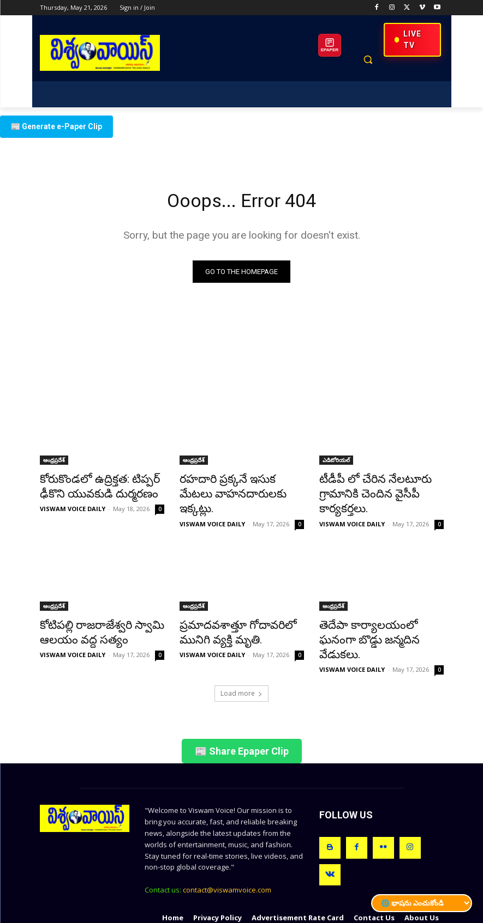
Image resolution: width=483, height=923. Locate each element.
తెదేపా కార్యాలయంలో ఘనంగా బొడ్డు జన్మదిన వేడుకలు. (375, 612)
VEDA (239, 913)
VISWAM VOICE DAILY (72, 506)
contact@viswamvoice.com (227, 852)
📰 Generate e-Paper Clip (56, 126)
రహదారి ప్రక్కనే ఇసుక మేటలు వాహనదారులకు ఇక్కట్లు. (233, 486)
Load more (241, 655)
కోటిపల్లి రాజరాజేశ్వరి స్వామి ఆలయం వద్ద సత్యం (90, 612)
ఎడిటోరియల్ (336, 462)
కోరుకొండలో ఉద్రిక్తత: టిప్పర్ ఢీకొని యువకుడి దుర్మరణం (100, 486)
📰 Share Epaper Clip (242, 713)
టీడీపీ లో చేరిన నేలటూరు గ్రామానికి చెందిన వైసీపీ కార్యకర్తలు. (381, 486)
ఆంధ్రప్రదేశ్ (54, 462)
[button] (368, 59)
